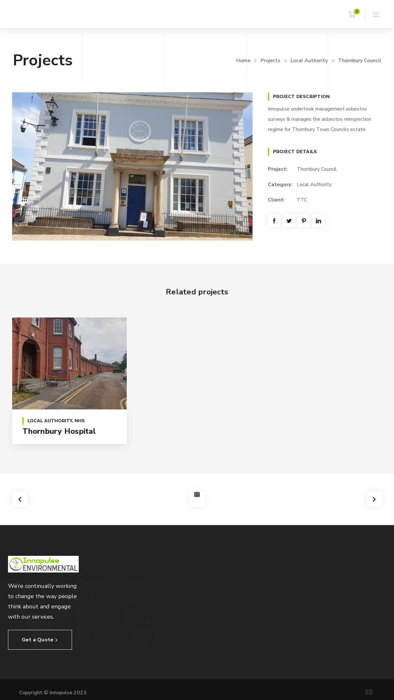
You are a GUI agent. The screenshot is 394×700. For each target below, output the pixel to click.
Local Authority (309, 60)
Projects (270, 60)
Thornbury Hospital (59, 431)
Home (243, 60)
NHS (80, 421)
